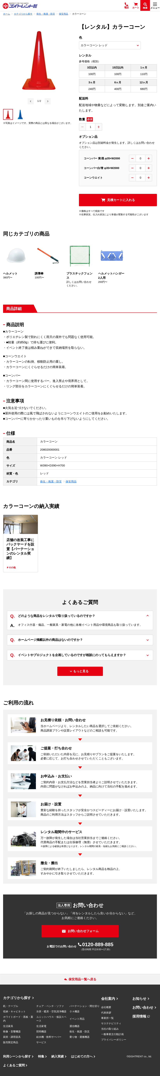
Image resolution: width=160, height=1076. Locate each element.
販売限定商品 (10, 1042)
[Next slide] (48, 101)
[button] (8, 114)
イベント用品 (77, 1018)
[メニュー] (155, 5)
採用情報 (139, 1016)
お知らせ (139, 999)
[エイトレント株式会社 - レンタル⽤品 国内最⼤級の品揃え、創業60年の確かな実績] (20, 5)
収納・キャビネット (14, 1011)
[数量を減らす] (82, 127)
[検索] (145, 5)
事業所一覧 (107, 1018)
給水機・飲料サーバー (48, 1036)
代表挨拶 (106, 1012)
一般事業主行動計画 (112, 1034)
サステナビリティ (111, 1023)
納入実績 (57, 1056)
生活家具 (8, 1026)
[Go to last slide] (31, 101)
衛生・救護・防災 (51, 481)
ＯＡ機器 (74, 1011)
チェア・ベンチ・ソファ (50, 1006)
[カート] (135, 5)
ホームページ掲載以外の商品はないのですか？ (46, 640)
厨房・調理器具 (12, 1036)
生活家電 (41, 1026)
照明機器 (41, 1031)
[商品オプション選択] (110, 45)
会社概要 (106, 1007)
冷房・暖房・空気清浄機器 (51, 1011)
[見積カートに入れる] (118, 200)
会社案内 (108, 999)
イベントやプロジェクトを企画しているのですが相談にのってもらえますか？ (68, 655)
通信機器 (74, 1026)
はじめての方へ (82, 1056)
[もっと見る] (80, 671)
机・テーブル (10, 1006)
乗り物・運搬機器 (79, 1036)
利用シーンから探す (17, 1056)
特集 (41, 1056)
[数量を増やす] (98, 127)
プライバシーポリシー (113, 1039)
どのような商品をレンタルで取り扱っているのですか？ (52, 616)
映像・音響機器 (12, 1031)
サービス (41, 1042)
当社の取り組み (110, 1028)
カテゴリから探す (17, 998)
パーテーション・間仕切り (84, 1006)
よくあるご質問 (14, 1065)
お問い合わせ (142, 1007)
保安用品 (71, 481)
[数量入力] (90, 127)
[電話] (126, 5)
